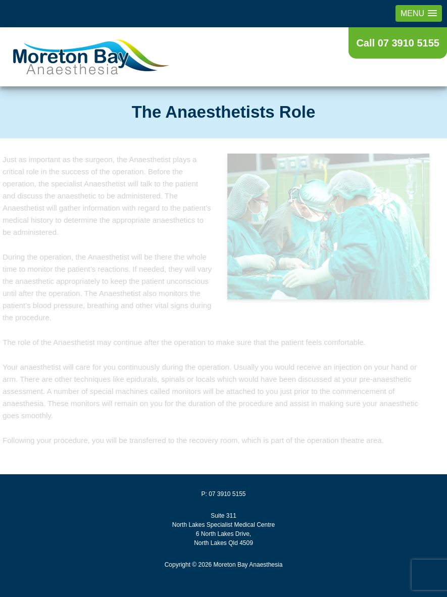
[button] (418, 13)
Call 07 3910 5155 (397, 42)
